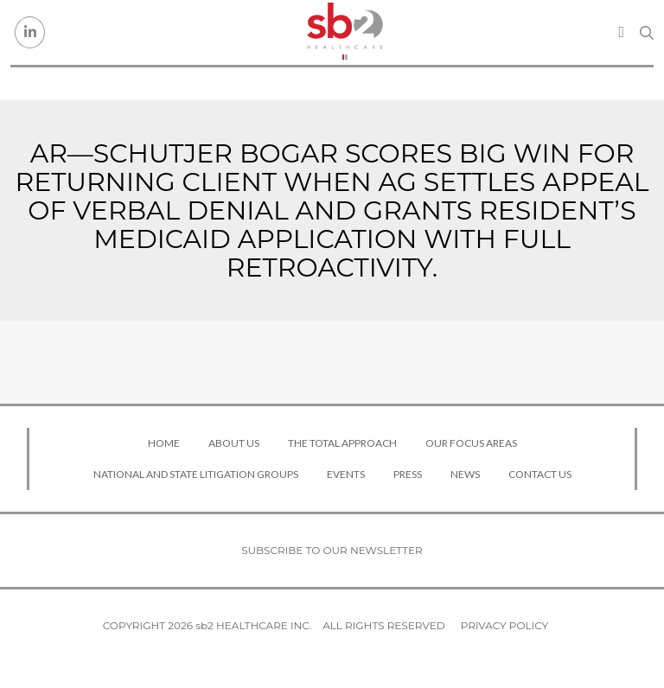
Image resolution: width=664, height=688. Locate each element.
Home (164, 442)
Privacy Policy (504, 625)
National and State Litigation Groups (195, 474)
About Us (233, 442)
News (465, 474)
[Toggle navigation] (621, 32)
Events (346, 474)
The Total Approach (342, 442)
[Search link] (647, 33)
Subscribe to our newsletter (332, 550)
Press (407, 474)
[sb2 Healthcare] (345, 32)
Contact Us (539, 474)
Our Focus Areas (471, 442)
